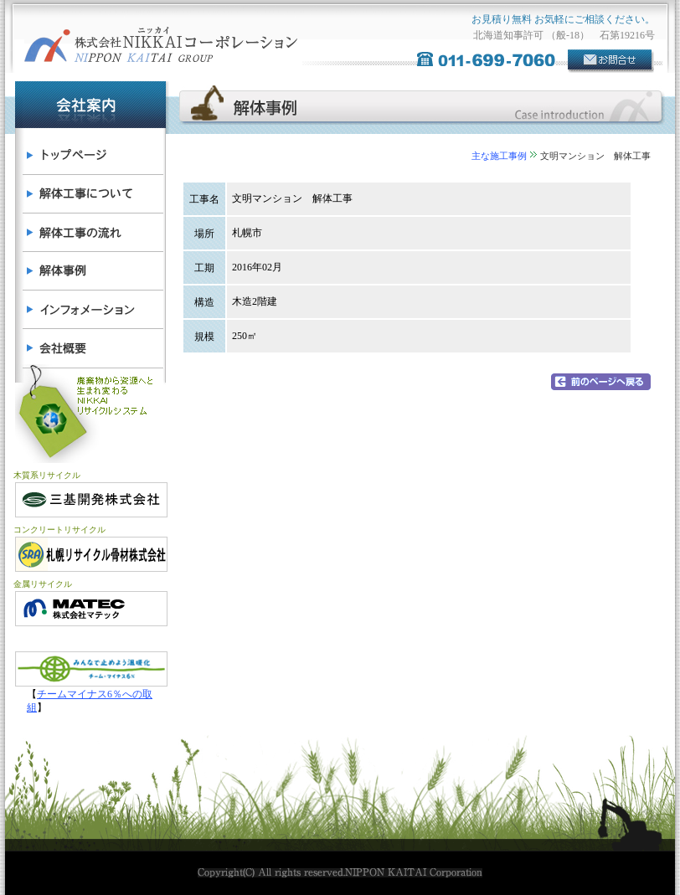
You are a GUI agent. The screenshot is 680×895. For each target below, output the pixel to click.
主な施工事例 (499, 156)
